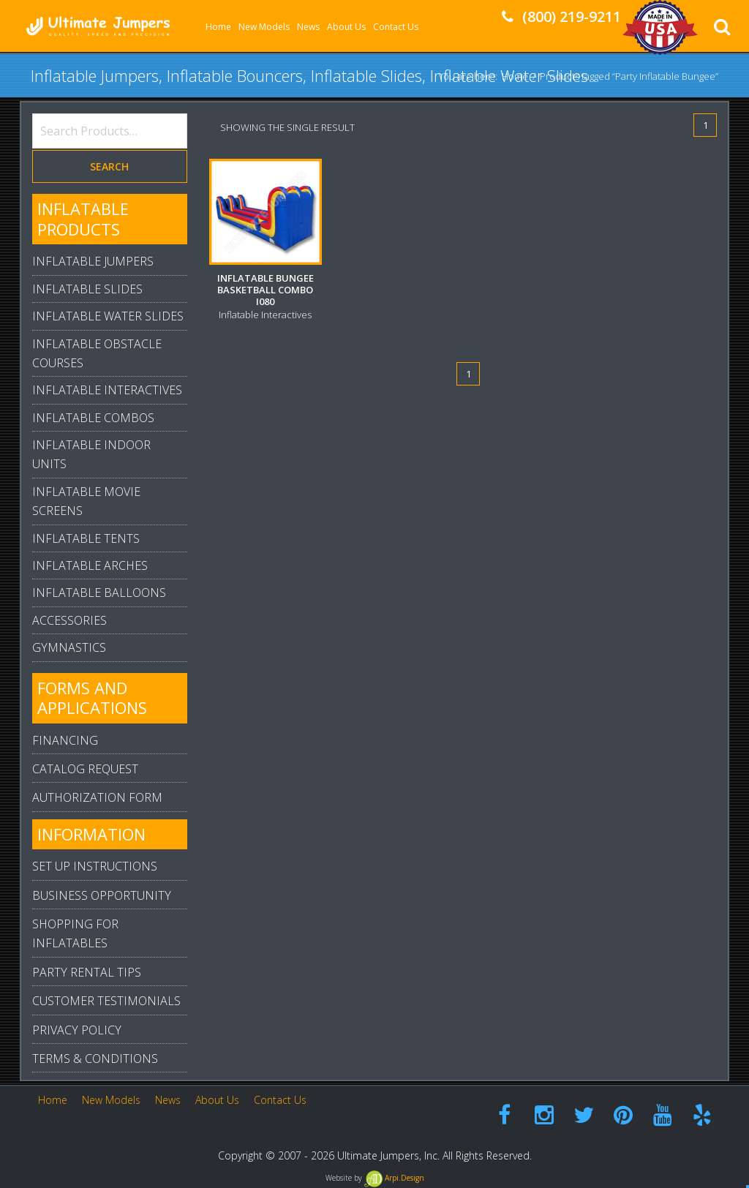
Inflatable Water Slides (108, 316)
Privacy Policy (76, 1030)
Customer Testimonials (106, 1001)
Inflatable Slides (87, 289)
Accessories (69, 620)
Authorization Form (97, 797)
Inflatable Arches (90, 565)
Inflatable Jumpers (93, 261)
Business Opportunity (101, 895)
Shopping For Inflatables (75, 933)
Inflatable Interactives (107, 390)
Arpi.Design (394, 1178)
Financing (65, 740)
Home (515, 75)
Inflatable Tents (86, 538)
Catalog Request (85, 769)
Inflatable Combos (93, 418)
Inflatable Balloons (99, 592)
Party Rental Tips (86, 972)
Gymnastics (69, 647)
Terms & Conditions (95, 1058)
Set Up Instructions (94, 866)
